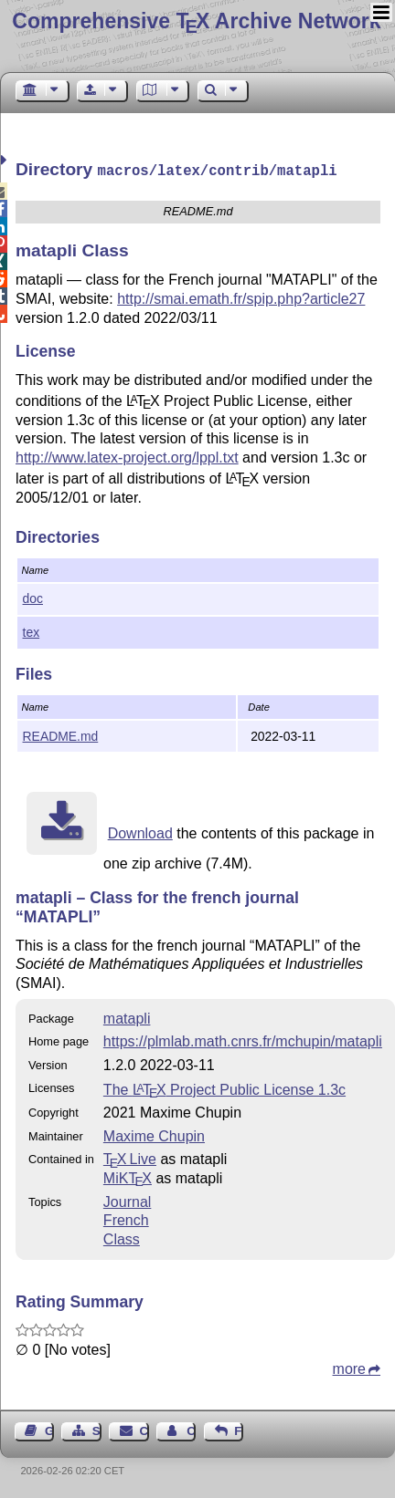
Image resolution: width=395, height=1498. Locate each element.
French (126, 1218)
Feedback (238, 1429)
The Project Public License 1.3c (224, 1088)
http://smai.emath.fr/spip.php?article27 (241, 297)
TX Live (129, 1157)
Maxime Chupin (154, 1134)
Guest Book (49, 1429)
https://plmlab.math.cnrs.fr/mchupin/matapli (242, 1039)
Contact (144, 1429)
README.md (61, 734)
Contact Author (191, 1429)
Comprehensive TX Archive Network (196, 21)
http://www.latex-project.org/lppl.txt (127, 455)
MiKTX (127, 1176)
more (349, 1367)
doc (33, 596)
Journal (127, 1200)
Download (140, 831)
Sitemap (96, 1429)
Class (121, 1237)
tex (31, 630)
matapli (127, 1017)
